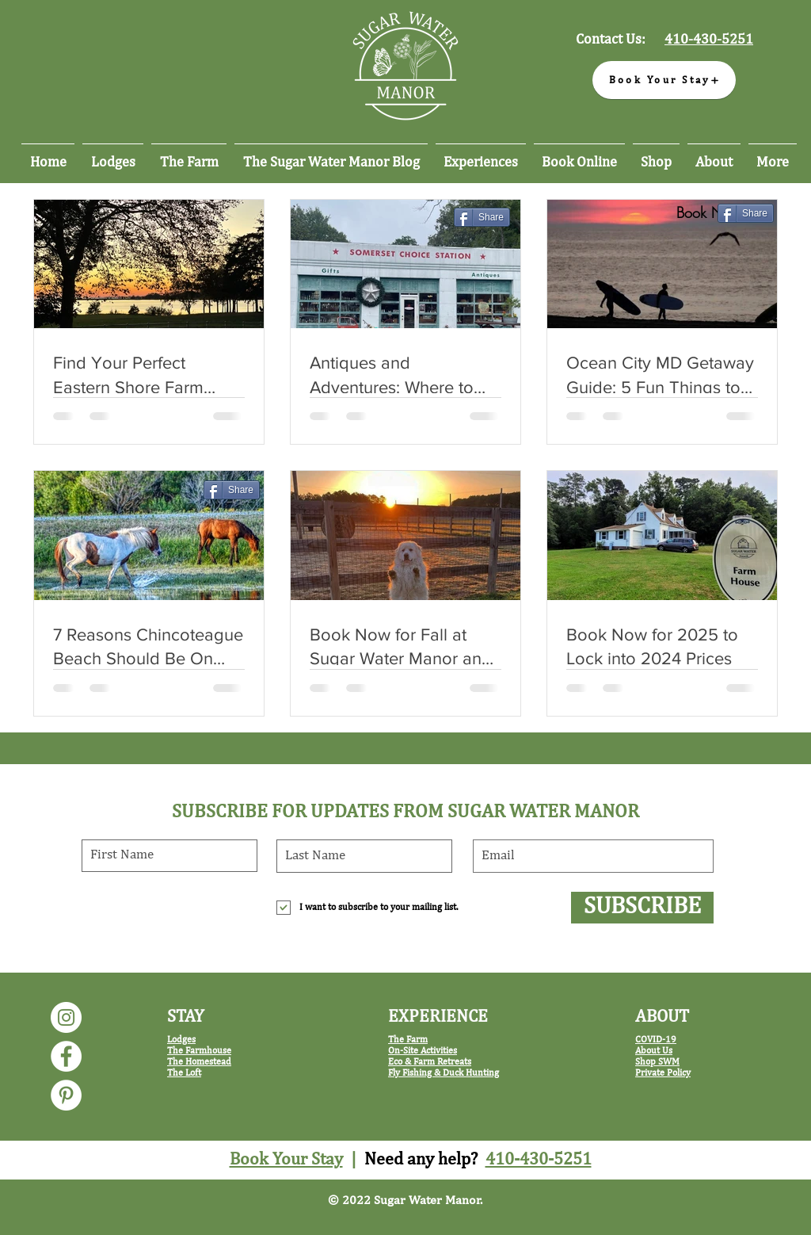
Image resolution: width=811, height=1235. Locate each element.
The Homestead (199, 1062)
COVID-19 (655, 1040)
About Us (653, 1051)
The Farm (408, 1040)
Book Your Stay (286, 1159)
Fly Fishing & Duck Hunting (443, 1073)
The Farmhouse (199, 1051)
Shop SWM (657, 1062)
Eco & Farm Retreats (429, 1062)
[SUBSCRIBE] (642, 907)
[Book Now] (709, 213)
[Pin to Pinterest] (490, 242)
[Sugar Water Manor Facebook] (66, 1056)
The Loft (184, 1073)
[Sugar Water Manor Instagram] (66, 1017)
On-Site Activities (422, 1051)
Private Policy (663, 1073)
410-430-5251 (538, 1159)
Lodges (181, 1040)
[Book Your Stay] (664, 80)
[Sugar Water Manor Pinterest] (66, 1095)
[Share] (482, 217)
